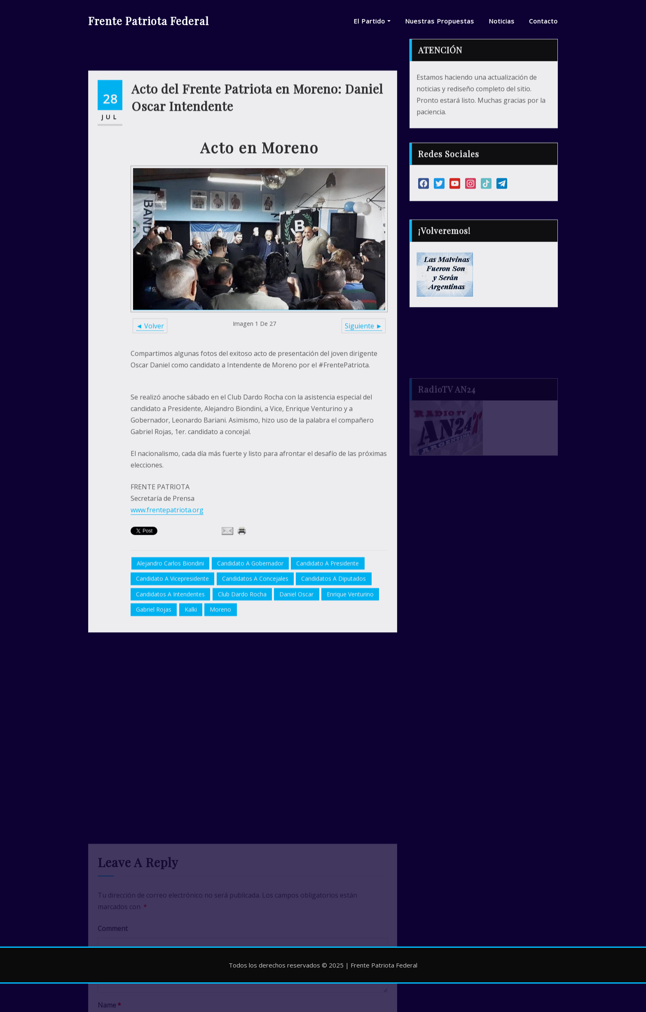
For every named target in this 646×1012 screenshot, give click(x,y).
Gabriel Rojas (153, 665)
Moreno (220, 665)
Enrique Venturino (350, 650)
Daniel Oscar (296, 650)
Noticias (502, 21)
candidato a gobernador (250, 619)
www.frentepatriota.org (167, 565)
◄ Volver (150, 381)
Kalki (191, 665)
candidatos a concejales (255, 635)
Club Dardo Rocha (242, 650)
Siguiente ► (363, 381)
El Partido (372, 21)
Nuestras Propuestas (439, 21)
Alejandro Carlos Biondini (170, 619)
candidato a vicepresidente (172, 635)
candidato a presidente (327, 619)
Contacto (543, 21)
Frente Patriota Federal (148, 21)
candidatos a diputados (333, 635)
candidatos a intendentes (170, 650)
